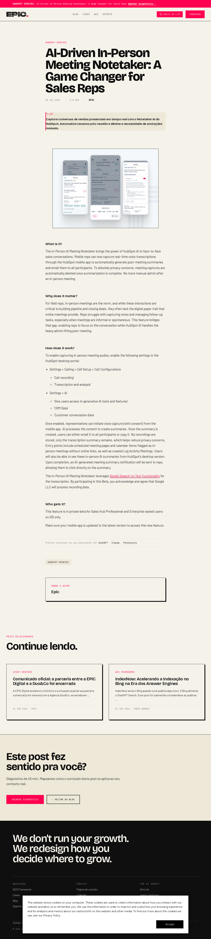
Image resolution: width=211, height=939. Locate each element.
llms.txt (144, 889)
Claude (116, 542)
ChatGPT (103, 542)
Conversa (195, 14)
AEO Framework (22, 889)
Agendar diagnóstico (25, 799)
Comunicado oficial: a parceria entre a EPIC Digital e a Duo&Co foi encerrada (54, 681)
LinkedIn (81, 895)
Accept (169, 924)
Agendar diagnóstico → (142, 3)
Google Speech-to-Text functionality (135, 476)
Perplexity (130, 542)
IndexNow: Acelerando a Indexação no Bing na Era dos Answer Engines (152, 681)
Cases (86, 14)
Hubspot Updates (58, 562)
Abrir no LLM (170, 14)
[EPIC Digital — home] (17, 14)
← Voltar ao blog (63, 799)
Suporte (107, 14)
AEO (96, 14)
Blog (75, 14)
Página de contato (87, 889)
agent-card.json (149, 895)
